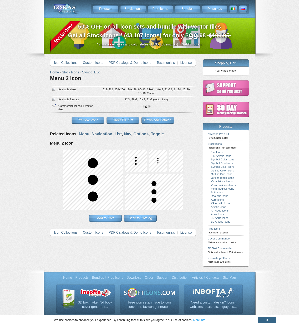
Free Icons (160, 8)
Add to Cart (105, 218)
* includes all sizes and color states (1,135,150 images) (149, 44)
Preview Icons (88, 120)
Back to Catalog (140, 218)
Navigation (102, 134)
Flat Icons (217, 152)
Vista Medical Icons (222, 188)
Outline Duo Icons (221, 174)
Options (141, 134)
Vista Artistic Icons (222, 181)
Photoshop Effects (219, 260)
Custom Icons (93, 62)
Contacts (212, 277)
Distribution (180, 277)
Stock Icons (133, 8)
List (118, 134)
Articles (197, 277)
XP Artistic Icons (220, 203)
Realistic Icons (219, 196)
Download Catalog (157, 120)
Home (67, 277)
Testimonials (165, 62)
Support (162, 277)
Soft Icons (217, 192)
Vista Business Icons (223, 185)
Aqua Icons (218, 214)
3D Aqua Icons (219, 217)
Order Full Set (123, 120)
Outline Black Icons (222, 177)
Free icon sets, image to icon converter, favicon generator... (149, 305)
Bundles (187, 8)
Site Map (229, 277)
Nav (127, 134)
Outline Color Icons (222, 170)
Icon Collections (65, 62)
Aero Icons (217, 199)
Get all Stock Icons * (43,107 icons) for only (149, 32)
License (186, 62)
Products (105, 8)
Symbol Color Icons (222, 159)
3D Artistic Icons (220, 221)
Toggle (157, 134)
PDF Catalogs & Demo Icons (130, 62)
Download (214, 8)
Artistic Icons (218, 207)
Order (149, 277)
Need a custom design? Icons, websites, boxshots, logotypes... (213, 305)
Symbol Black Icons (222, 166)
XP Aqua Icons (220, 210)
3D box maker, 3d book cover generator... (95, 305)
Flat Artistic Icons (221, 155)
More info (199, 320)
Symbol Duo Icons (222, 163)
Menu (84, 134)
